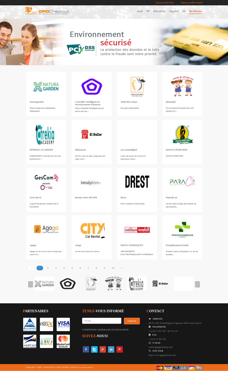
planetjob (171, 101)
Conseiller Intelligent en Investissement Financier (88, 103)
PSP (148, 11)
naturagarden (37, 101)
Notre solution (159, 11)
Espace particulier (165, 2)
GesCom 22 (36, 197)
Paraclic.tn (171, 197)
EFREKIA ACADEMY (41, 149)
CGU (184, 11)
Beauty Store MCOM (86, 197)
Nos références (195, 11)
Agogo (33, 245)
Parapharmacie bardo (177, 245)
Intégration (174, 11)
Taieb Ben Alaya (129, 101)
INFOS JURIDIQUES (132, 245)
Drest (123, 197)
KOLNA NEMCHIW (177, 149)
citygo (78, 245)
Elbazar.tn (80, 149)
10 (113, 268)
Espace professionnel (192, 2)
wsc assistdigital (129, 149)
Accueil (140, 11)
